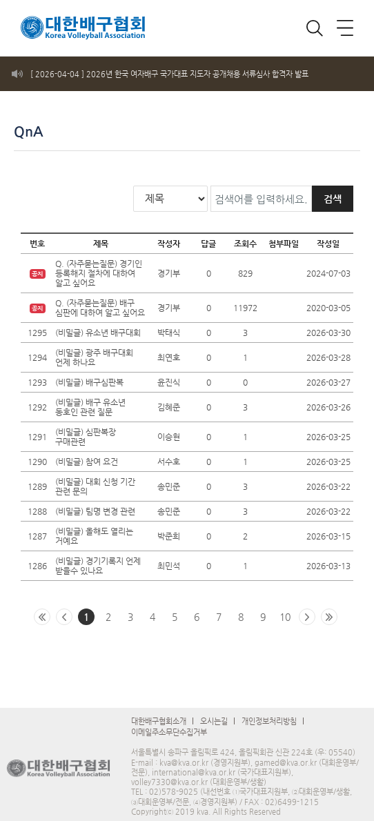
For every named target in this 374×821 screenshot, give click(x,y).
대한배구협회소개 (158, 713)
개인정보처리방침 (269, 713)
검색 (333, 190)
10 (285, 608)
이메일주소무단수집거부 (169, 724)
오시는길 (214, 713)
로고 (72, 24)
